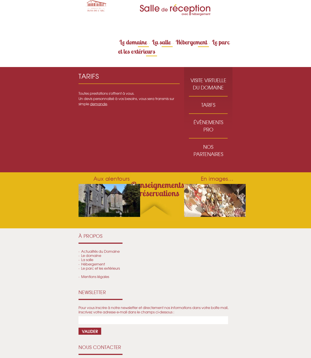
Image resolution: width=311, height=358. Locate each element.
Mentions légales (95, 276)
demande (98, 103)
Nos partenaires (208, 150)
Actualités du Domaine (100, 251)
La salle (161, 42)
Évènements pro (208, 126)
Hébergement (191, 42)
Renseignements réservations (157, 189)
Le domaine (133, 42)
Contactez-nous (180, 26)
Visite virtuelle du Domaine (208, 84)
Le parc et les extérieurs (100, 268)
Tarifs (208, 104)
